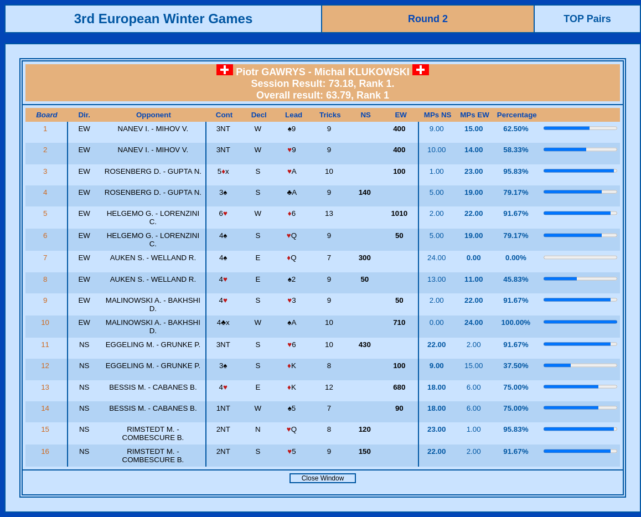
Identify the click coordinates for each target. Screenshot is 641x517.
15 (46, 429)
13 (46, 387)
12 (46, 365)
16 (46, 451)
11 (46, 344)
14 (46, 408)
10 (46, 322)
